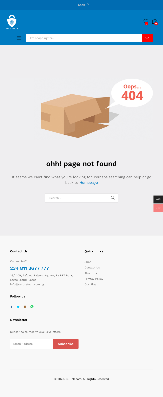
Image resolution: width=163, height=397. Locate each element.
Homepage (89, 182)
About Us (90, 273)
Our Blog (90, 284)
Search (147, 38)
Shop (81, 4)
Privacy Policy (93, 278)
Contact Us (92, 267)
